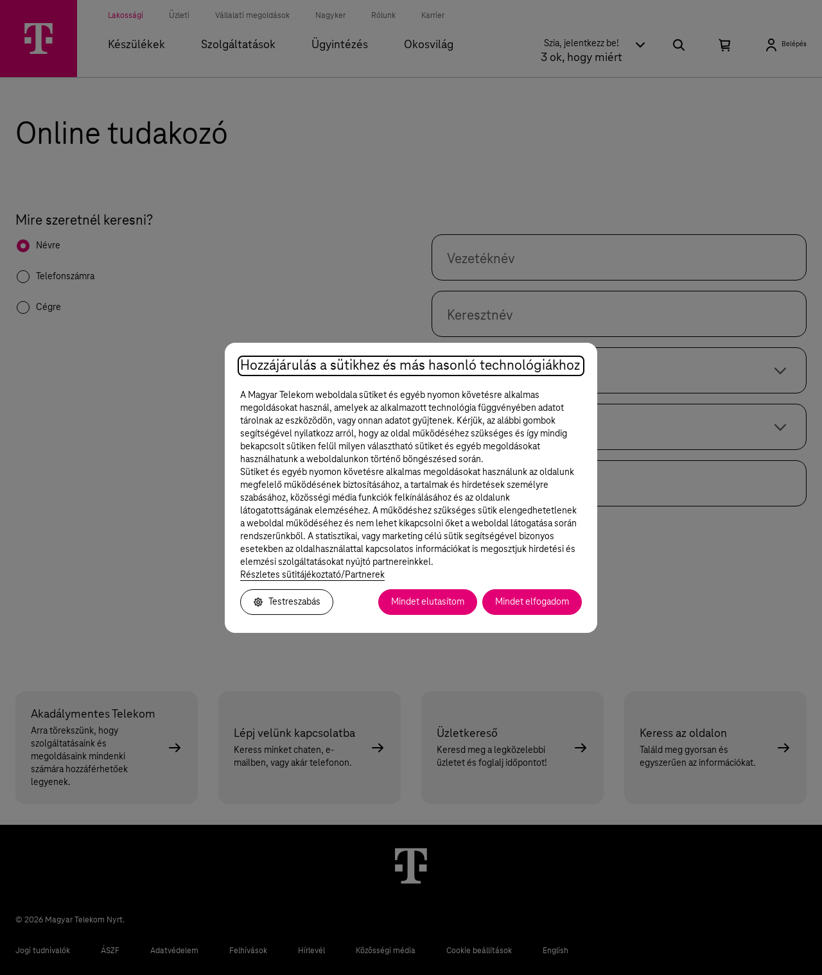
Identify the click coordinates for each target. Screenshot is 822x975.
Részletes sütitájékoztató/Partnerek (312, 575)
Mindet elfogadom (532, 602)
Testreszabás (286, 602)
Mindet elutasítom (427, 602)
